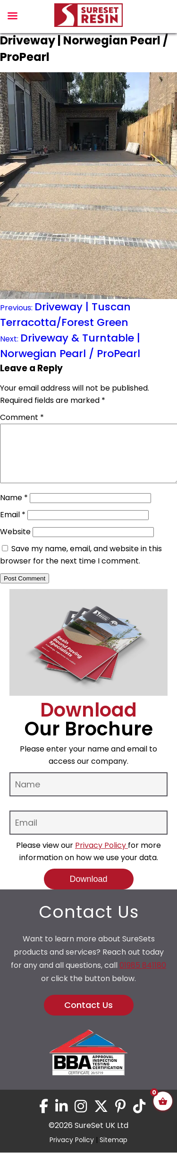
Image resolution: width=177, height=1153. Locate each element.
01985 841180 (142, 976)
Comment (22, 417)
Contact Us (88, 1016)
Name (14, 509)
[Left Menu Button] (12, 18)
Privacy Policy (101, 856)
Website (15, 543)
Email (12, 526)
